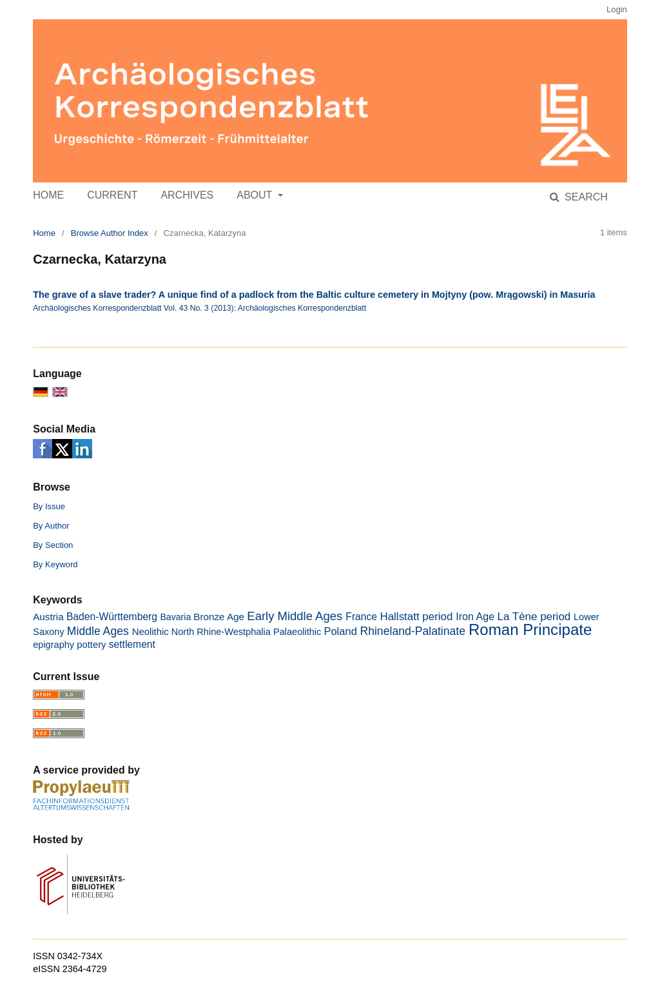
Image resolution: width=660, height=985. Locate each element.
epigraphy (53, 644)
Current (112, 195)
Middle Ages (98, 631)
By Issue (49, 506)
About (256, 195)
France (361, 616)
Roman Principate (530, 629)
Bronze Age (218, 616)
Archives (186, 195)
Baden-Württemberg (111, 616)
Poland (340, 631)
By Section (53, 545)
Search (585, 196)
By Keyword (55, 564)
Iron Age (475, 616)
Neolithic (150, 632)
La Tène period (534, 616)
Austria (48, 616)
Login (617, 9)
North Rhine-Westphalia (221, 632)
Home (48, 195)
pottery (91, 644)
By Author (51, 526)
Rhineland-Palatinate (412, 631)
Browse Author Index (109, 233)
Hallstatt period (416, 616)
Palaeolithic (297, 632)
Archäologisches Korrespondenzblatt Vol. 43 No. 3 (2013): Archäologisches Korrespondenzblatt (199, 308)
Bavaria (175, 617)
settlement (132, 644)
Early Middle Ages (294, 616)
